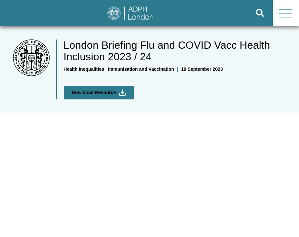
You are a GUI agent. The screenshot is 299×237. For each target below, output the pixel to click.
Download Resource (99, 93)
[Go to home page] (123, 13)
